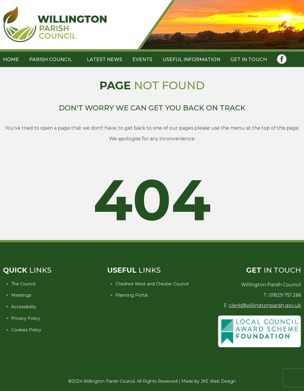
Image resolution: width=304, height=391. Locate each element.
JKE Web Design (218, 381)
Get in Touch (248, 59)
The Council (23, 284)
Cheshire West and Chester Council (152, 284)
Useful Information (191, 59)
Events (142, 59)
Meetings (21, 295)
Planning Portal (131, 295)
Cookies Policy (26, 330)
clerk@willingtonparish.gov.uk (265, 305)
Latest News (104, 59)
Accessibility (23, 306)
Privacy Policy (25, 318)
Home (11, 59)
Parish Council (50, 59)
